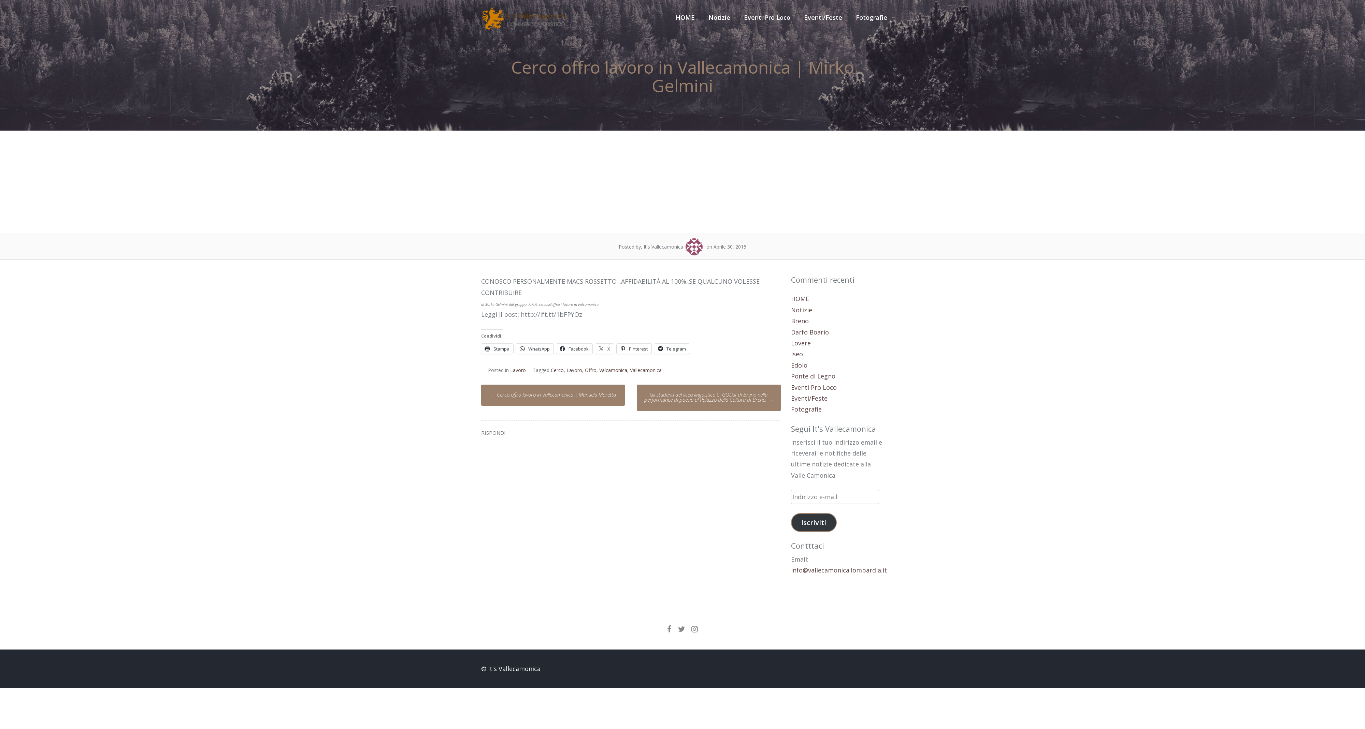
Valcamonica (613, 370)
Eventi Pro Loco (767, 17)
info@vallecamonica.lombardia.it (839, 570)
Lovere (801, 343)
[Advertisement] (682, 181)
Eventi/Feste (823, 17)
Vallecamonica (646, 370)
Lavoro (518, 370)
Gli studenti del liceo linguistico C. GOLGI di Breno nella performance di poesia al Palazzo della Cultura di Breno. (708, 397)
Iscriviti (813, 522)
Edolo (799, 365)
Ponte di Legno (813, 376)
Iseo (797, 354)
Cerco (557, 370)
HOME (685, 17)
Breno (800, 321)
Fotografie (871, 17)
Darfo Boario (810, 332)
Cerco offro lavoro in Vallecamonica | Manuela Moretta (553, 394)
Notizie (719, 17)
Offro (591, 370)
